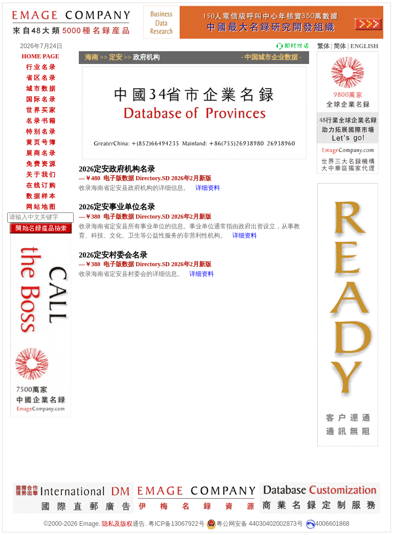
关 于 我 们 (40, 174)
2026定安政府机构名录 (117, 169)
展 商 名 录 (40, 153)
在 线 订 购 (40, 185)
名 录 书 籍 (40, 120)
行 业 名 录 (40, 67)
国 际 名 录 (40, 99)
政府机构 (146, 57)
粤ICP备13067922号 (176, 523)
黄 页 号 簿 (40, 142)
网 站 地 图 (40, 206)
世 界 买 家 (40, 110)
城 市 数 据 (40, 88)
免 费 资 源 (40, 163)
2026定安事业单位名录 (117, 207)
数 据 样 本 (40, 196)
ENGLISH (365, 46)
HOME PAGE (40, 56)
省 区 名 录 (40, 77)
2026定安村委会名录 (113, 255)
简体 (340, 46)
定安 (115, 57)
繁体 (323, 46)
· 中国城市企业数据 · (271, 57)
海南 (91, 57)
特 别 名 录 (40, 131)
